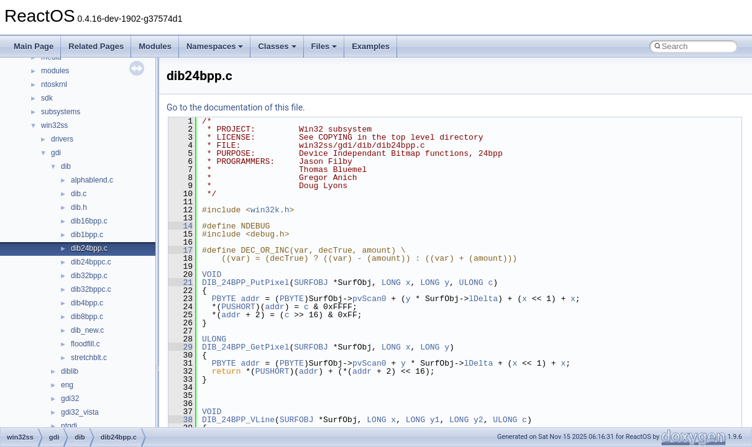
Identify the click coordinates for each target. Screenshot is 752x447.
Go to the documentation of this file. (236, 107)
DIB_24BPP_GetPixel (245, 347)
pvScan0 (369, 298)
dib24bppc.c (91, 262)
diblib (69, 371)
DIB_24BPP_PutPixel (245, 282)
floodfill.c (85, 344)
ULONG (471, 282)
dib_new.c (87, 330)
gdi (56, 152)
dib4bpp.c (87, 303)
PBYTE (224, 298)
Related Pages (96, 46)
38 (180, 419)
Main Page (33, 46)
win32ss (54, 125)
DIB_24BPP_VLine (238, 419)
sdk (47, 98)
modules (55, 70)
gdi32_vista (80, 412)
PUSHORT (238, 306)
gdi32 (70, 398)
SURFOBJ (311, 282)
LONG (391, 282)
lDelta (483, 298)
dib (66, 166)
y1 (435, 419)
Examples (371, 46)
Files (324, 46)
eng (67, 385)
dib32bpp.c (89, 275)
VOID (211, 274)
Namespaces (215, 46)
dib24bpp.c (89, 248)
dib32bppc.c (91, 289)
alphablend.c (92, 180)
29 (180, 347)
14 (180, 226)
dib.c (78, 193)
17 (180, 250)
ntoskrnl (54, 84)
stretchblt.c (89, 357)
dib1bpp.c (87, 234)
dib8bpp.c (87, 316)
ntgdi (69, 426)
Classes (277, 46)
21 (180, 282)
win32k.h (269, 209)
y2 (479, 419)
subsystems (60, 111)
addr (250, 298)
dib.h (79, 207)
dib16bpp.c (89, 221)
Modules (155, 46)
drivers (62, 139)
